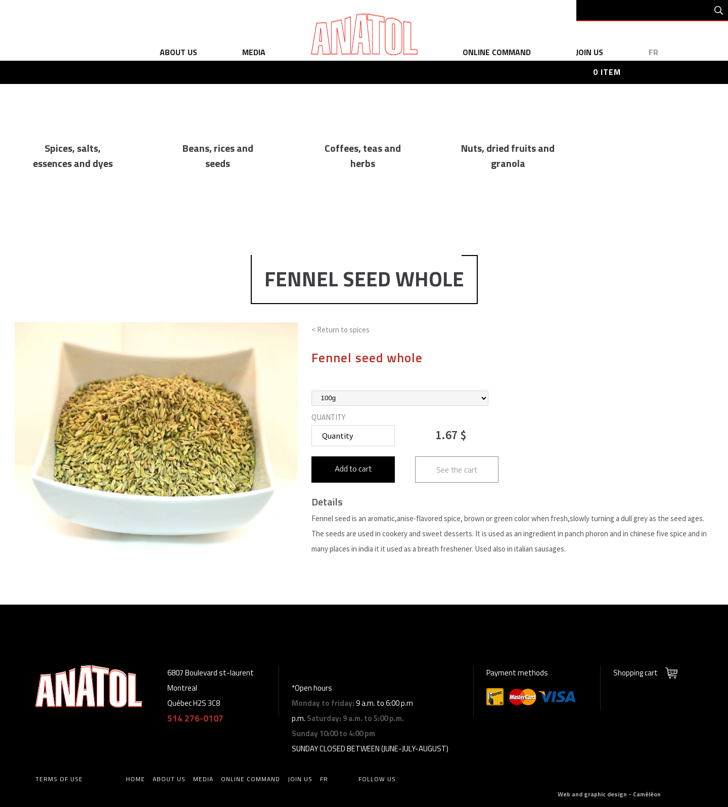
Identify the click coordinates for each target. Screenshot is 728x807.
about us (178, 52)
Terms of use (59, 779)
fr (653, 52)
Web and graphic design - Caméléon (609, 794)
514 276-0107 (195, 718)
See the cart (456, 469)
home (135, 779)
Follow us (377, 779)
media (253, 52)
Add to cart (353, 469)
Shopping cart (635, 672)
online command (497, 52)
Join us (589, 52)
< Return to (340, 329)
